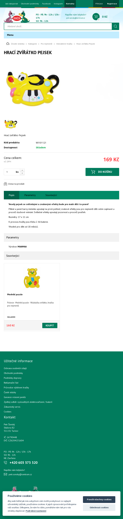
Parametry (30, 195)
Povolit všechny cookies (99, 499)
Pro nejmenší (46, 44)
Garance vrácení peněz (15, 397)
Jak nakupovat (11, 4)
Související (51, 195)
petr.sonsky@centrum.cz (75, 18)
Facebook (46, 4)
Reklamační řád (11, 382)
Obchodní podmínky (30, 4)
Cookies (7, 411)
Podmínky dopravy (12, 377)
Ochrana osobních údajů (15, 368)
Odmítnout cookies (99, 507)
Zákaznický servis (12, 406)
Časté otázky (10, 392)
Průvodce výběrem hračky (16, 387)
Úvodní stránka (15, 43)
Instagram (58, 4)
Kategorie (32, 44)
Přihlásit (99, 3)
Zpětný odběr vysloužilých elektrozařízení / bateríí (28, 402)
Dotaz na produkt (16, 184)
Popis (11, 195)
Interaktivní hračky (64, 44)
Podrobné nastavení (36, 511)
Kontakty (70, 4)
